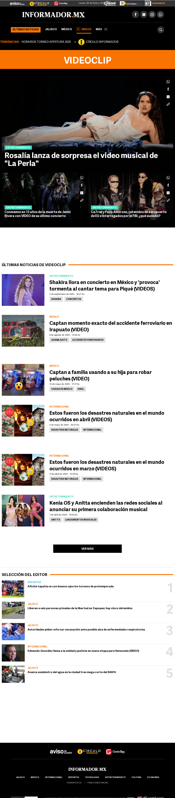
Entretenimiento (115, 778)
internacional (53, 778)
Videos (83, 29)
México (66, 29)
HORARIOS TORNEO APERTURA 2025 (46, 42)
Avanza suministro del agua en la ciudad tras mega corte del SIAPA (72, 672)
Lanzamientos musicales (81, 520)
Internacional (37, 647)
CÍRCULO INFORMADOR (102, 42)
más (101, 29)
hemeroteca (74, 783)
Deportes (34, 582)
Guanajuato (59, 340)
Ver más (87, 549)
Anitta (55, 520)
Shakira (56, 299)
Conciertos (73, 299)
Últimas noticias (26, 29)
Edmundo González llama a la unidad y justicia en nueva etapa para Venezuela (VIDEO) (83, 651)
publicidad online (98, 783)
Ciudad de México (62, 389)
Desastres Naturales (64, 430)
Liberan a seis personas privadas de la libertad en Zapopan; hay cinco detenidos (80, 608)
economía (153, 778)
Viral (81, 389)
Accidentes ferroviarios (88, 340)
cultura (136, 778)
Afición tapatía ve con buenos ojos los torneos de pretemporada (71, 586)
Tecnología (92, 778)
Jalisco (51, 29)
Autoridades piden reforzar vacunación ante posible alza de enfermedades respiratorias (86, 629)
